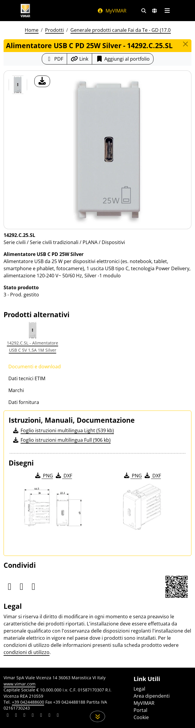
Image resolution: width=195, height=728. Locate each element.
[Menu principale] (167, 10)
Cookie (141, 717)
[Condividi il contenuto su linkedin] (8, 716)
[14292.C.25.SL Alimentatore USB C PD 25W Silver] (18, 85)
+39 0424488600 (28, 702)
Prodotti (54, 30)
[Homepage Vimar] (25, 10)
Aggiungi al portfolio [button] (123, 59)
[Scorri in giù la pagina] (97, 716)
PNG (43, 475)
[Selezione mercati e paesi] (154, 10)
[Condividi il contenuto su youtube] (41, 716)
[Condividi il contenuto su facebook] (16, 716)
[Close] (185, 44)
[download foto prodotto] (42, 81)
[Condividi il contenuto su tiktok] (58, 716)
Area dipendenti (152, 696)
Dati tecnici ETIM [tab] (26, 378)
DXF (63, 475)
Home (31, 30)
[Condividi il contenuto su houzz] (49, 716)
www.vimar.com (19, 684)
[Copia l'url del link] (79, 59)
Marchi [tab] (16, 390)
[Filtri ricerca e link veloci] (144, 10)
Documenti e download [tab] (34, 366)
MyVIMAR (111, 10)
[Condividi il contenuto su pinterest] (24, 716)
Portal (140, 710)
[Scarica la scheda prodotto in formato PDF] (54, 59)
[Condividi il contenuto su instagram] (33, 716)
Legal (139, 688)
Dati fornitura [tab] (23, 402)
